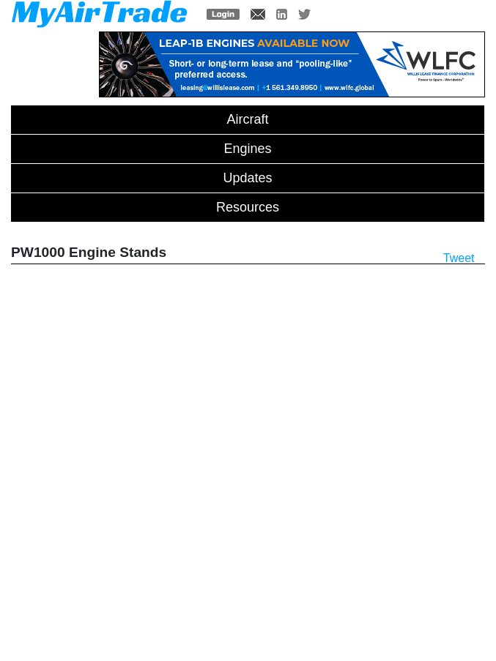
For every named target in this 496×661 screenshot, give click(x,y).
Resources (247, 207)
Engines (247, 148)
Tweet (459, 258)
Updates (247, 178)
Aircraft (247, 119)
